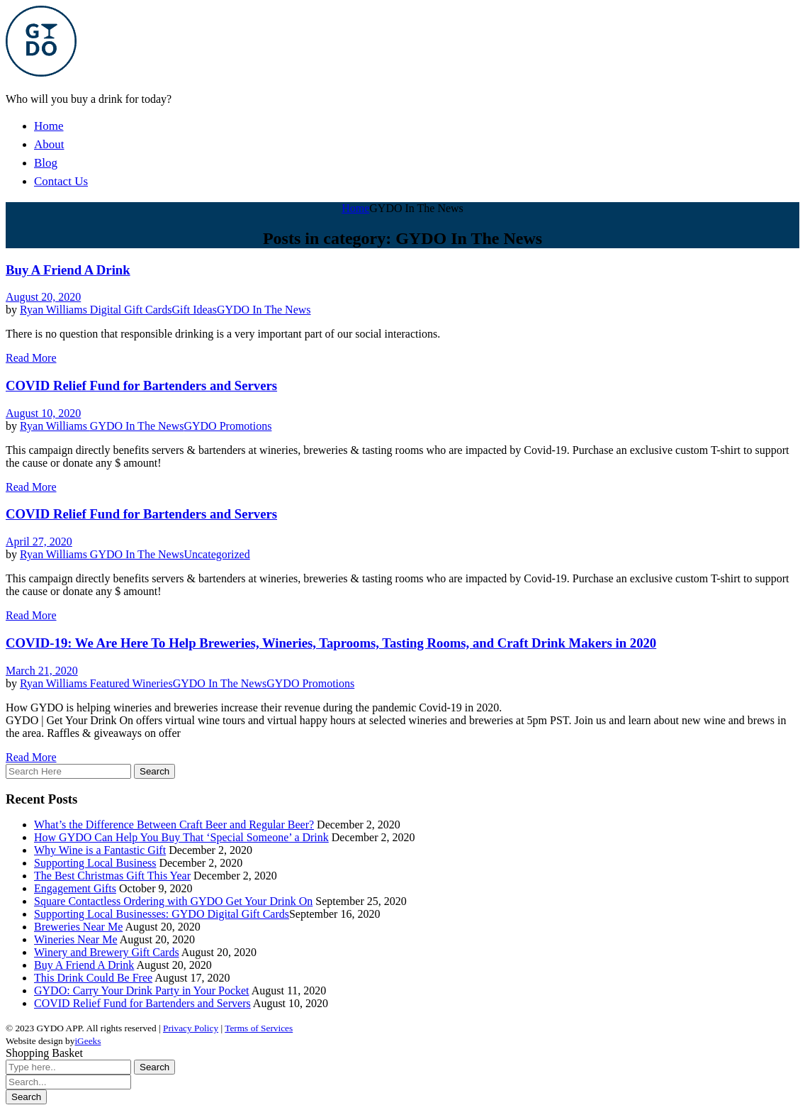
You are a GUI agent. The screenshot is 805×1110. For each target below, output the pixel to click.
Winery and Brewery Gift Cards (106, 952)
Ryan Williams (55, 310)
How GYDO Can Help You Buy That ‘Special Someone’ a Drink (181, 837)
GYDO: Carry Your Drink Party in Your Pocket (141, 990)
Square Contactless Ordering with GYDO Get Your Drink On (173, 901)
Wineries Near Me (76, 939)
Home (355, 208)
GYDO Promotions (227, 426)
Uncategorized (216, 554)
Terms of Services (259, 1028)
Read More (31, 358)
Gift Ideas (194, 310)
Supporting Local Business (95, 863)
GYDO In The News (264, 310)
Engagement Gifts (75, 888)
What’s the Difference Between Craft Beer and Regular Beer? (174, 824)
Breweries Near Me (78, 927)
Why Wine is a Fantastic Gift (100, 850)
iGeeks (87, 1041)
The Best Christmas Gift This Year (112, 876)
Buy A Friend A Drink (68, 269)
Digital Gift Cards (131, 310)
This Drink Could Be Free (93, 978)
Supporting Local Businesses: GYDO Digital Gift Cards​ (161, 914)
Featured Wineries (131, 683)
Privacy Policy (190, 1028)
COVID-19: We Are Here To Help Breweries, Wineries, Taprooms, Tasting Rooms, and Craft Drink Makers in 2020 (331, 643)
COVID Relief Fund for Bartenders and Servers (141, 385)
